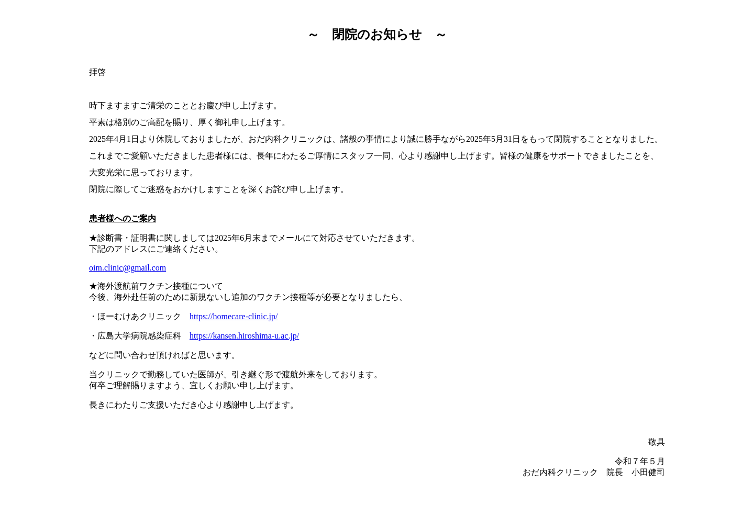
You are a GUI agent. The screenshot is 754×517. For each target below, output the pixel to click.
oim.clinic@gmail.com (127, 267)
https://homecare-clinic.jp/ (234, 316)
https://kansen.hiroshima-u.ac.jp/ (244, 335)
